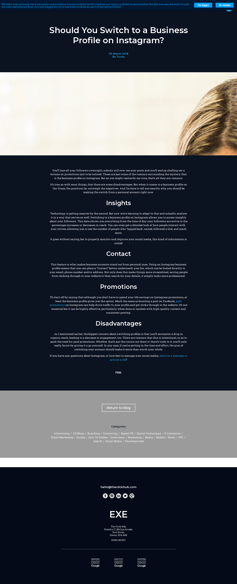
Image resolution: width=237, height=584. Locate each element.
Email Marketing (62, 437)
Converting (110, 433)
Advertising (62, 433)
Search (97, 441)
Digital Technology (149, 433)
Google (80, 437)
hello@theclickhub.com (118, 487)
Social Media (113, 441)
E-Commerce (172, 433)
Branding (94, 433)
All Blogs (78, 433)
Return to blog (118, 408)
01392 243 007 (118, 540)
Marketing (135, 437)
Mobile (160, 437)
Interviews (117, 437)
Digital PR (127, 433)
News (171, 437)
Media (149, 437)
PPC (180, 437)
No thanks (224, 5)
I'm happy (203, 5)
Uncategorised (134, 441)
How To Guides (97, 437)
